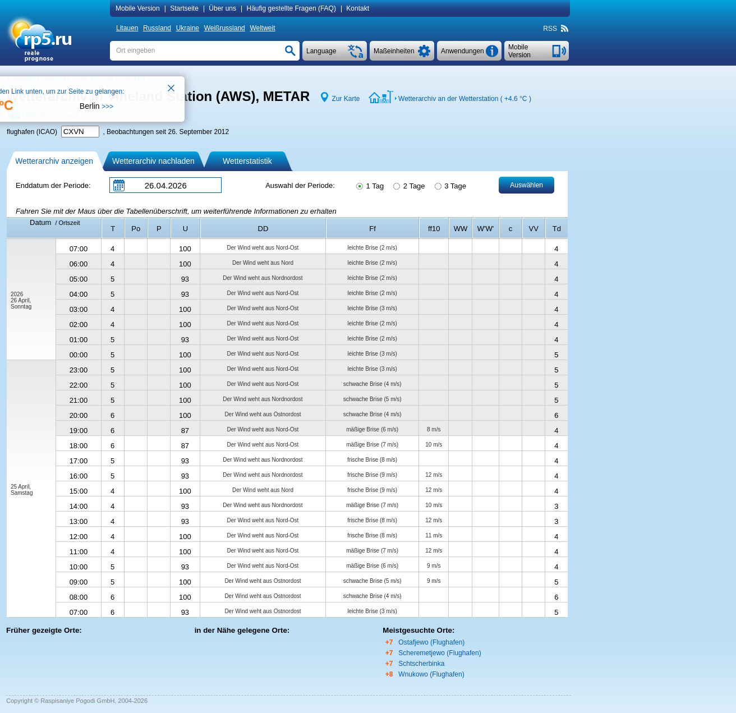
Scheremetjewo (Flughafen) (439, 653)
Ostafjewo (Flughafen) (431, 642)
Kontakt (357, 8)
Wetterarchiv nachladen (153, 161)
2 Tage (408, 185)
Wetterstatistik (247, 161)
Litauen (127, 28)
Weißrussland (224, 28)
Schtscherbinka (421, 664)
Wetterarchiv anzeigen (54, 161)
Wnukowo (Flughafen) (431, 674)
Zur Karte (346, 99)
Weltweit (262, 28)
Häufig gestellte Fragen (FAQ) (290, 8)
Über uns (222, 8)
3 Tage (449, 185)
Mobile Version (138, 8)
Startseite (184, 8)
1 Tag (369, 185)
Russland (157, 28)
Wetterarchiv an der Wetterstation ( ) (464, 99)
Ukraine (187, 28)
